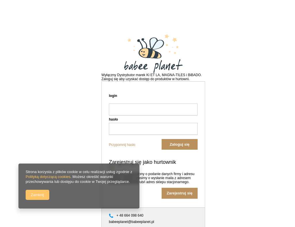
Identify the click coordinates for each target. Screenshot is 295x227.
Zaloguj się (180, 144)
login (113, 96)
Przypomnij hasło (122, 145)
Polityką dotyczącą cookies (48, 177)
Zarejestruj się (179, 193)
